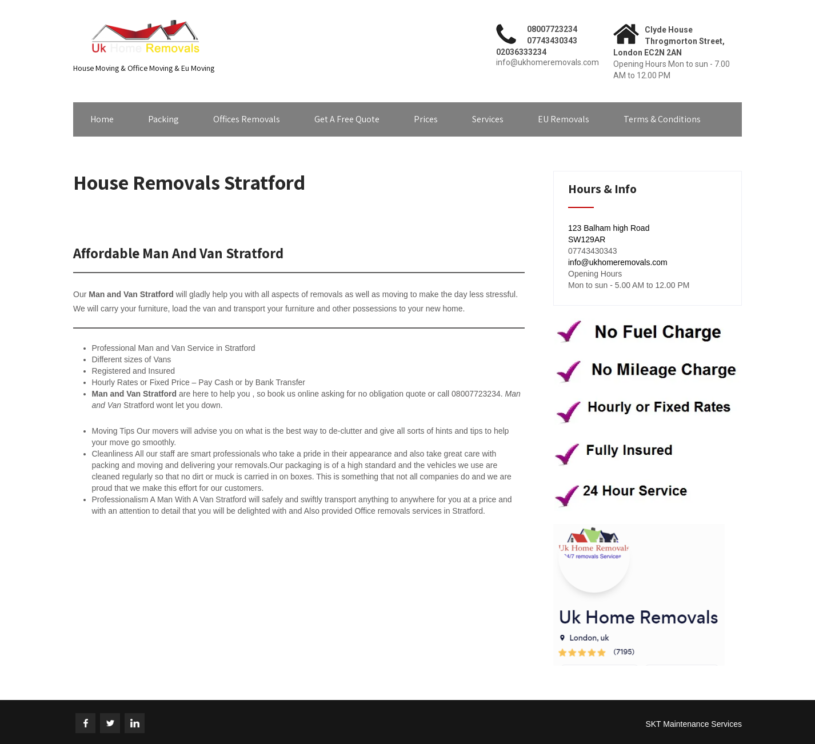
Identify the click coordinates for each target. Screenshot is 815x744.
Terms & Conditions (662, 119)
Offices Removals (246, 119)
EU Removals (563, 119)
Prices (426, 119)
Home (102, 119)
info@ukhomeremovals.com (618, 262)
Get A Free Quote (346, 119)
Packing (163, 119)
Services (488, 119)
